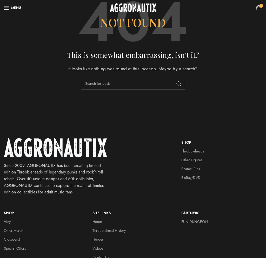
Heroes (98, 239)
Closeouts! (12, 239)
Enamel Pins (190, 168)
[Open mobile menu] (12, 8)
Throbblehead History (109, 230)
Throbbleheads (192, 151)
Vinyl (7, 221)
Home (97, 221)
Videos (97, 248)
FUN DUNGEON (194, 221)
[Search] (133, 84)
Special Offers (15, 248)
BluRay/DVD (191, 177)
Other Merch (13, 230)
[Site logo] (133, 7)
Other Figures (191, 160)
